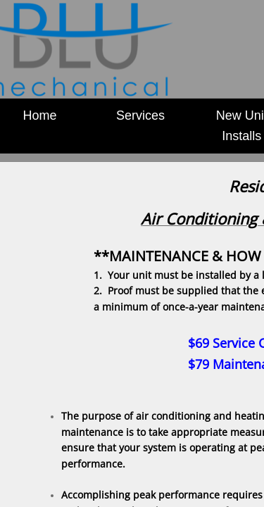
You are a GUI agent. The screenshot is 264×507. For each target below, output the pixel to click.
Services (140, 115)
